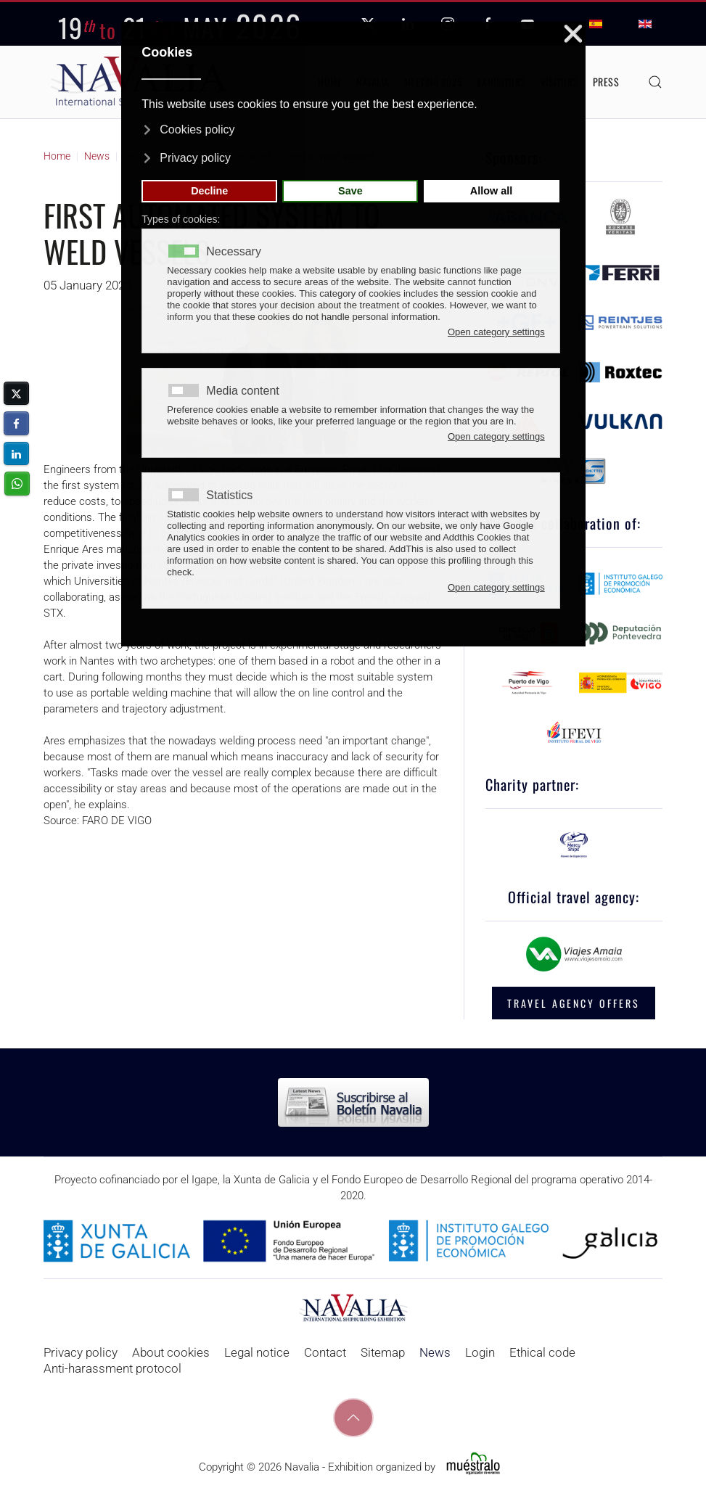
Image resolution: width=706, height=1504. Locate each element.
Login (480, 1352)
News (435, 1352)
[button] (655, 82)
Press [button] (606, 81)
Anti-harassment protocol (112, 1368)
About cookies (171, 1352)
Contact (325, 1352)
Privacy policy (81, 1352)
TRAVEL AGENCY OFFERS (573, 1003)
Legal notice (257, 1352)
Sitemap (383, 1352)
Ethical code (542, 1352)
